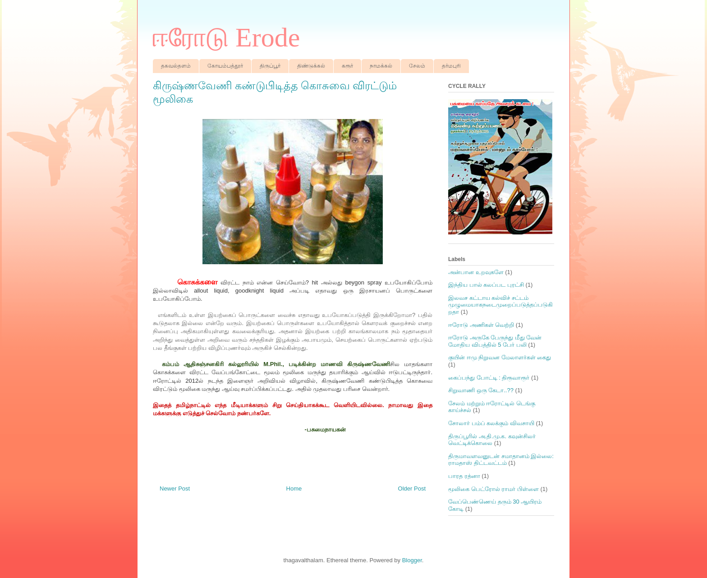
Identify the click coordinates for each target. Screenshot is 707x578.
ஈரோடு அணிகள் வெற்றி (481, 324)
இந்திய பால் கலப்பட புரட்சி (486, 284)
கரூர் (347, 66)
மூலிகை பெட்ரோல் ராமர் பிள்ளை (493, 489)
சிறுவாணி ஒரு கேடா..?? (481, 390)
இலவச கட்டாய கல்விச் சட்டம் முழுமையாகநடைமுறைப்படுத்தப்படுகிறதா (500, 304)
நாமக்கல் (381, 66)
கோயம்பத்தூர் (225, 66)
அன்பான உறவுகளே (476, 272)
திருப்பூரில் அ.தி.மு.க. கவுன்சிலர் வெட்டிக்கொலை (492, 440)
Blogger (412, 560)
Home (294, 488)
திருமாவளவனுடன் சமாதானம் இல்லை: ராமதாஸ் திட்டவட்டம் (501, 460)
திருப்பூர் (270, 66)
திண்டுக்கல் (311, 66)
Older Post (412, 488)
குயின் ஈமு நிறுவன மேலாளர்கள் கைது (499, 357)
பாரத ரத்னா (464, 475)
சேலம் (417, 66)
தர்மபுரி (451, 66)
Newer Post (175, 488)
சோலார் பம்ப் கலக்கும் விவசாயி (491, 423)
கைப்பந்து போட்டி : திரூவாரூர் (488, 377)
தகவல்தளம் (176, 66)
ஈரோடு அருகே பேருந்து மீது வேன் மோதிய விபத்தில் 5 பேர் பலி (495, 341)
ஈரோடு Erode (226, 37)
